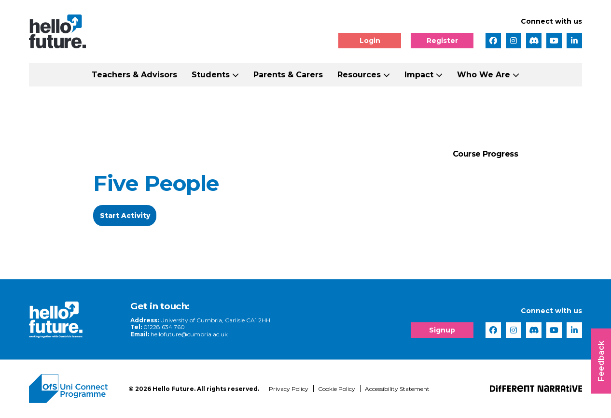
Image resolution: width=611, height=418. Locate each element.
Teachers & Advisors (134, 74)
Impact (418, 74)
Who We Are (483, 74)
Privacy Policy (288, 389)
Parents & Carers (288, 74)
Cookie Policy (336, 389)
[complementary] (507, 346)
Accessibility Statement (397, 389)
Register (442, 40)
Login (370, 40)
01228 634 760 (160, 327)
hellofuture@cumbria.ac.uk (184, 334)
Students (211, 74)
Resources (359, 74)
